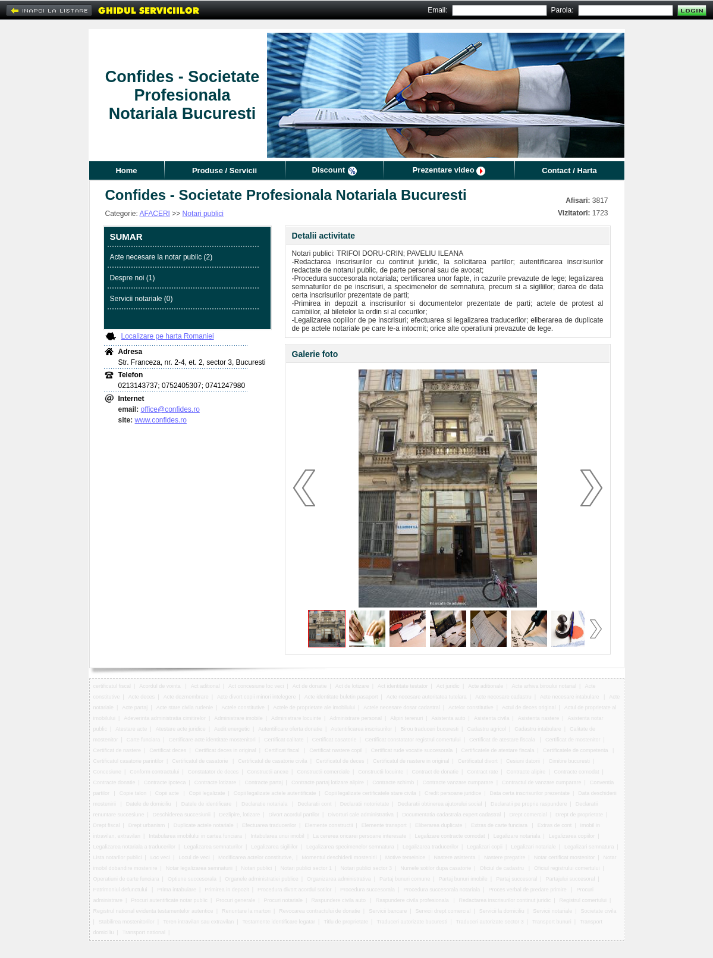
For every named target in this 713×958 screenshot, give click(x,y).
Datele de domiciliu (149, 804)
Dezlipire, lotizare (239, 815)
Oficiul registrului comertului (567, 868)
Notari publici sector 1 (306, 868)
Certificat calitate (284, 740)
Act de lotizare (352, 686)
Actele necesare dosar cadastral (401, 707)
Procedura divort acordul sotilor (294, 890)
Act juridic (448, 686)
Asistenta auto (449, 718)
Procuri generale (235, 900)
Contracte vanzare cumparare (458, 782)
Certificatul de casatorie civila (272, 761)
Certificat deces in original (225, 750)
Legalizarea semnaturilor (213, 847)
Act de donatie (310, 686)
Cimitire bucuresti (569, 761)
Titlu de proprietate (345, 922)
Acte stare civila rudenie (184, 707)
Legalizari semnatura (589, 847)
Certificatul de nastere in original (411, 761)
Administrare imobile (238, 718)
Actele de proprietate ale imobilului (314, 707)
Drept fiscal (106, 825)
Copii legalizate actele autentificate (275, 793)
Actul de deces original (529, 707)
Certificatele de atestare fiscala (498, 750)
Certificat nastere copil (335, 750)
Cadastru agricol (486, 729)
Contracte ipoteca (165, 782)
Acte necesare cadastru (503, 697)
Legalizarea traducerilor (430, 847)
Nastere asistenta (455, 857)
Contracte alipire (526, 772)
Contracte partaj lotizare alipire (327, 782)
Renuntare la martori (246, 911)
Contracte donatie (114, 782)
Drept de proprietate (579, 815)
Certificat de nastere (117, 750)
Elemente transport (384, 825)
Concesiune (107, 772)
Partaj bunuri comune (405, 879)
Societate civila (598, 911)
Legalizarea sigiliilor (274, 847)
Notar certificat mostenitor (564, 857)
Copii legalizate (207, 793)
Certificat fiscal (283, 750)
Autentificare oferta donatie (290, 729)
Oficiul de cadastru (503, 868)
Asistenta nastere (539, 718)
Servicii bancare (388, 911)
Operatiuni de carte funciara (126, 879)
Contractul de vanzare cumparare (542, 782)
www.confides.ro (161, 420)
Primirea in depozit (227, 890)
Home (126, 170)
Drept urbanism (146, 825)
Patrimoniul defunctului (121, 890)
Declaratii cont (314, 804)
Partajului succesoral (570, 879)
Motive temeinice (405, 857)
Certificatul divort (478, 761)
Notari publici (203, 213)
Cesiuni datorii (523, 761)
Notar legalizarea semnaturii (199, 868)
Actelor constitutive (471, 707)
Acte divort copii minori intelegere (256, 697)
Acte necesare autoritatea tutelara (427, 697)
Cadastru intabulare (537, 729)
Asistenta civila (492, 718)
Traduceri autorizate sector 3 (489, 922)
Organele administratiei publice (262, 879)
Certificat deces (167, 750)
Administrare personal (355, 718)
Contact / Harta (569, 170)
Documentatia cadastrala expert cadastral (451, 815)
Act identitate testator (403, 686)
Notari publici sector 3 (366, 868)
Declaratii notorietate (365, 804)
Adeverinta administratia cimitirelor (165, 718)
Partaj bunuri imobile (463, 879)
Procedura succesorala (367, 890)
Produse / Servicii (224, 170)
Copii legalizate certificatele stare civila (370, 793)
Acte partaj (134, 707)
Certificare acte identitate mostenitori (212, 740)
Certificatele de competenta (576, 750)
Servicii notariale (552, 911)
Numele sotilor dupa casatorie (435, 868)
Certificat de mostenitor (573, 740)
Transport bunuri (551, 922)
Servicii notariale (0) (141, 299)
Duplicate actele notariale (204, 825)
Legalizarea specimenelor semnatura (350, 847)
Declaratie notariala (265, 804)
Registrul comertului (583, 900)
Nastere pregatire (505, 857)
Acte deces (141, 697)
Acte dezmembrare (186, 697)
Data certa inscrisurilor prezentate (529, 793)
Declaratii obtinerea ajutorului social (440, 804)
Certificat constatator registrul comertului (413, 740)
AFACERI (155, 213)
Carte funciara (144, 740)
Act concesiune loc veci (256, 686)
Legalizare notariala (517, 836)
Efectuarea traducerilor (269, 825)
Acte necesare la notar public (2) (161, 257)
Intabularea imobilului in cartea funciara (195, 836)
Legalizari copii (484, 847)
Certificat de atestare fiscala (503, 740)
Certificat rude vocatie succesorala (412, 750)
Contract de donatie (435, 772)
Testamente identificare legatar (279, 922)
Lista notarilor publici (117, 857)
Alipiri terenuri (406, 718)
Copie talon (133, 793)
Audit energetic (232, 729)
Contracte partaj (264, 782)
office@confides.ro (170, 409)
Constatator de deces (213, 772)
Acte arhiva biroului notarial (544, 686)
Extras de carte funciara (500, 825)
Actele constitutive (243, 707)
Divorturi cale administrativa (361, 815)
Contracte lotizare (215, 782)
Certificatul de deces (340, 761)
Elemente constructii (328, 825)
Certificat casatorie (334, 740)
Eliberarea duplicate (439, 825)
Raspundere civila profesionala (413, 900)
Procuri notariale (283, 900)
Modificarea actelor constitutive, (255, 857)
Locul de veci (194, 857)
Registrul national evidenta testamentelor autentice (153, 911)
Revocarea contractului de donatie (319, 911)
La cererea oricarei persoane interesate (359, 836)
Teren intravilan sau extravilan (198, 922)
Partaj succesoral (516, 879)
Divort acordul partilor (294, 815)
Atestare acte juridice (181, 729)
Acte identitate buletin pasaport (341, 697)
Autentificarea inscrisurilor (361, 729)
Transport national (144, 932)
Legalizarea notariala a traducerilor (134, 847)
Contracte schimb (393, 782)
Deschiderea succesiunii (182, 815)
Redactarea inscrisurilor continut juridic (505, 900)
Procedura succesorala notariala (441, 890)
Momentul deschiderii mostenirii (338, 857)
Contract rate (482, 772)
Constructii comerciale (323, 772)
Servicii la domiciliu (501, 911)
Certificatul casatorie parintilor (128, 761)
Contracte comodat (576, 772)
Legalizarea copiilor (572, 836)
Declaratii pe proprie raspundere (529, 804)
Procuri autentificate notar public (169, 900)
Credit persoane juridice (453, 793)
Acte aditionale (485, 686)
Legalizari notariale (533, 847)
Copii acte (168, 793)
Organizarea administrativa (339, 879)
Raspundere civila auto (339, 900)
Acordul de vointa (160, 686)
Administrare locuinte (296, 718)
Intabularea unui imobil (277, 836)
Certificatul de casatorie (201, 761)
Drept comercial (528, 815)
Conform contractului (154, 772)
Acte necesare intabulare (570, 697)
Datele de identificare (207, 804)
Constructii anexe (268, 772)
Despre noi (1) (132, 278)
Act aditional (205, 686)
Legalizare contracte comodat (449, 836)
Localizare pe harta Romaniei (167, 336)
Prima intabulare (176, 890)
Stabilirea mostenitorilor (127, 922)
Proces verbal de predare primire (528, 890)
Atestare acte (131, 729)
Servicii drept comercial (442, 911)
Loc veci (160, 857)
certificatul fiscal (112, 686)
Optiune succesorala (192, 879)
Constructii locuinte (380, 772)
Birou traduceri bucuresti (430, 729)
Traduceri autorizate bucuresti (411, 922)
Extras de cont (555, 825)
